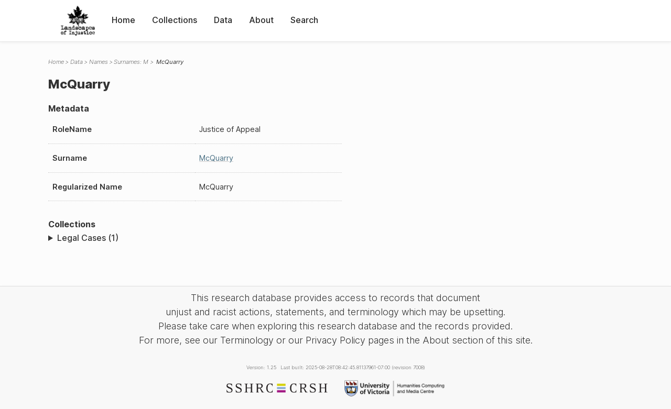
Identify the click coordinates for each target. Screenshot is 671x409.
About (261, 20)
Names (98, 61)
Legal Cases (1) (87, 238)
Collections (174, 20)
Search (304, 20)
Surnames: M (131, 61)
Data (223, 20)
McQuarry (216, 157)
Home (123, 20)
